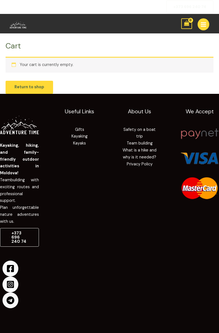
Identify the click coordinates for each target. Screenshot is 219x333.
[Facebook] (10, 268)
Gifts (79, 129)
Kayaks (79, 143)
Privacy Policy (140, 164)
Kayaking (79, 136)
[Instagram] (10, 284)
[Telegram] (10, 300)
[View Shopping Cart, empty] (186, 23)
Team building (140, 143)
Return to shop (29, 87)
